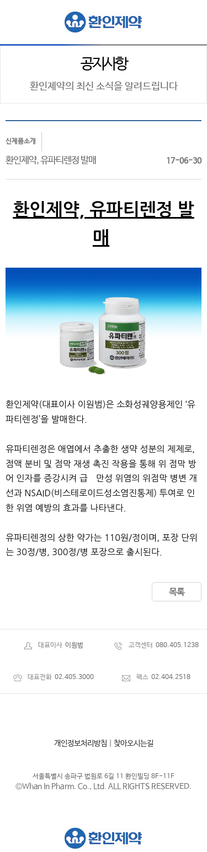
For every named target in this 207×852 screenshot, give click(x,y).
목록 (176, 592)
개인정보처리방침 (80, 743)
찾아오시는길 (133, 743)
